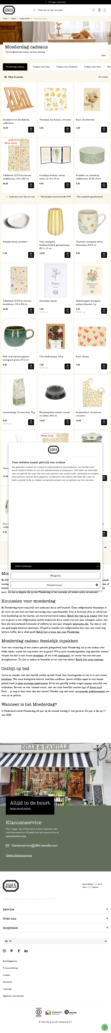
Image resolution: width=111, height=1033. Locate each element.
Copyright (7, 989)
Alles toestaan (56, 566)
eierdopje (6, 679)
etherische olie (80, 624)
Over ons (9, 918)
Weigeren (55, 575)
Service (8, 909)
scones (88, 683)
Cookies (6, 975)
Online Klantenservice (19, 855)
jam (84, 687)
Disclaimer (7, 982)
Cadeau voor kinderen (66, 67)
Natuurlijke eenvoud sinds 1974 (56, 197)
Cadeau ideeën (25, 18)
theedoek (38, 655)
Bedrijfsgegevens (10, 961)
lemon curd (96, 687)
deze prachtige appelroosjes (33, 683)
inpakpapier (64, 655)
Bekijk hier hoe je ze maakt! (82, 616)
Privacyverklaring (10, 968)
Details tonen (72, 585)
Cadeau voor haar (41, 67)
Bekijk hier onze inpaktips (89, 659)
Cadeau (13, 18)
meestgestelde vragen (16, 836)
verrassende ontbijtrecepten (90, 691)
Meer (104, 56)
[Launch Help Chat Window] (104, 1027)
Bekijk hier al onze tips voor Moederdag (57, 632)
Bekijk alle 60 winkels (20, 808)
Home (5, 18)
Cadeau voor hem (92, 67)
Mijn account (93, 10)
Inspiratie (10, 928)
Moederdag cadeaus (15, 67)
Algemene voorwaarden (13, 996)
